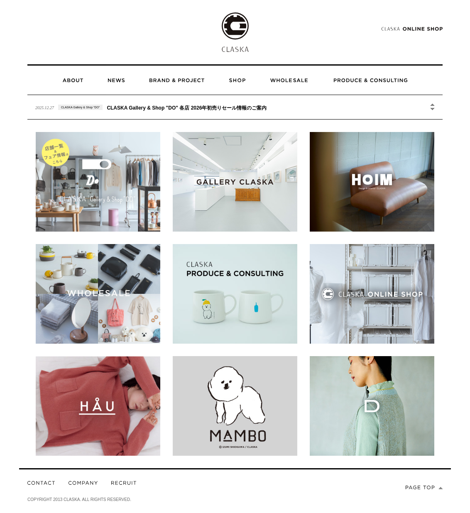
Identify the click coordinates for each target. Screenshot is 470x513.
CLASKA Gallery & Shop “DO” (80, 107)
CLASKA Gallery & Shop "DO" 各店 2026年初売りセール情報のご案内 (187, 108)
